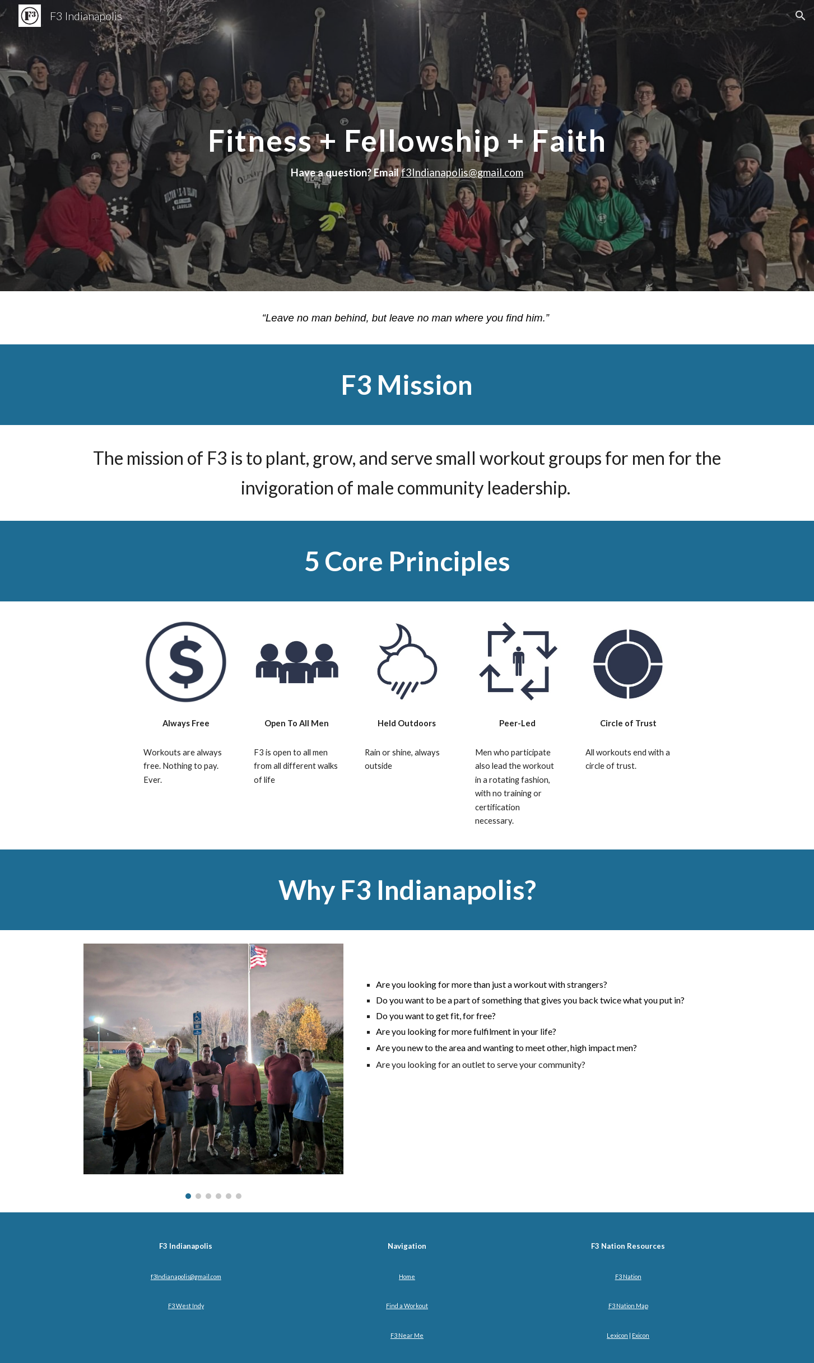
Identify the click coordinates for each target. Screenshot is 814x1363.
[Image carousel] (213, 1071)
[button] (800, 15)
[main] (406, 145)
